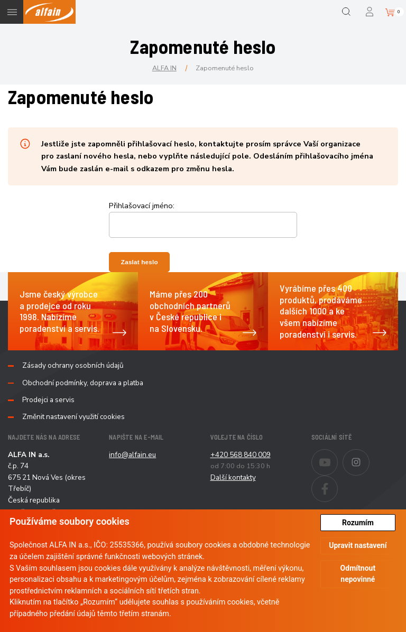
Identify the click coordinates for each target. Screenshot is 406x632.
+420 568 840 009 (240, 455)
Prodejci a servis (48, 400)
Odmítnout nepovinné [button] (358, 573)
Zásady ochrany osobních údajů (73, 365)
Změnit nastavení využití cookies (73, 417)
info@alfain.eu (132, 455)
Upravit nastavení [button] (357, 545)
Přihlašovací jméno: (141, 205)
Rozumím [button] (358, 522)
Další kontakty (233, 477)
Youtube (337, 455)
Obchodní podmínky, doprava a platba (82, 383)
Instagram (369, 455)
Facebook (337, 482)
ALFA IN (164, 67)
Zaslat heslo (139, 261)
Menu (12, 12)
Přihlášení (370, 12)
